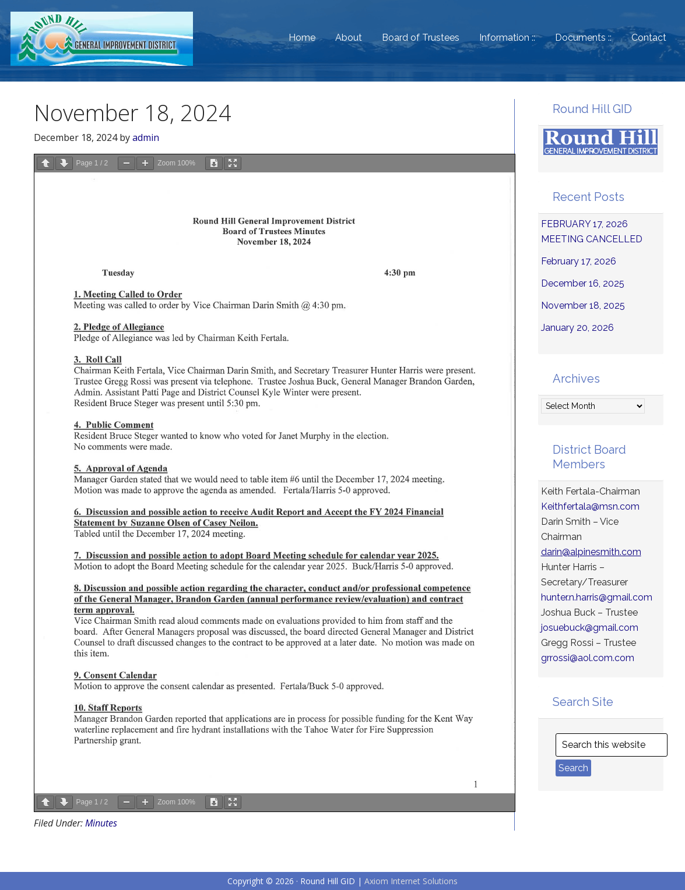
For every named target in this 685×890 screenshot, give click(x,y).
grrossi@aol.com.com (587, 657)
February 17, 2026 (578, 261)
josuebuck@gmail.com (589, 627)
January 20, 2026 (577, 327)
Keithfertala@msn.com (590, 506)
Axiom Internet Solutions (411, 881)
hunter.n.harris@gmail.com (596, 597)
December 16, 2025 (582, 283)
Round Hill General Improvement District (109, 47)
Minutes (101, 823)
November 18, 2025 (583, 305)
